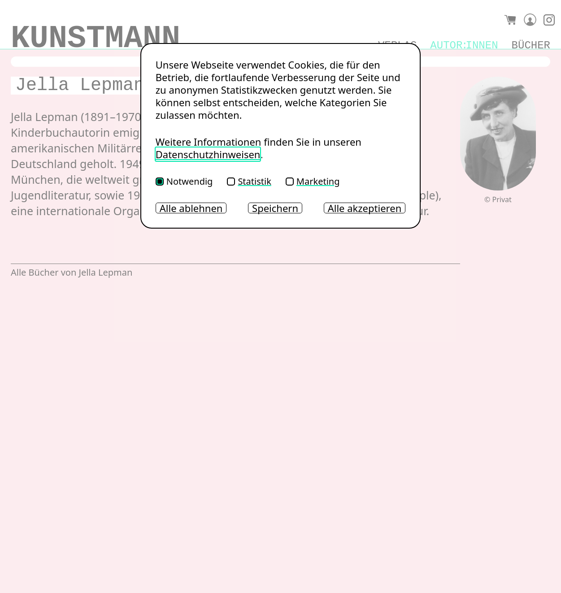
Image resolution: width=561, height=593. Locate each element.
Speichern (275, 208)
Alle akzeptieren (365, 208)
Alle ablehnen (191, 208)
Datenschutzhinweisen (208, 154)
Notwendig (184, 181)
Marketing (313, 181)
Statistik (249, 181)
